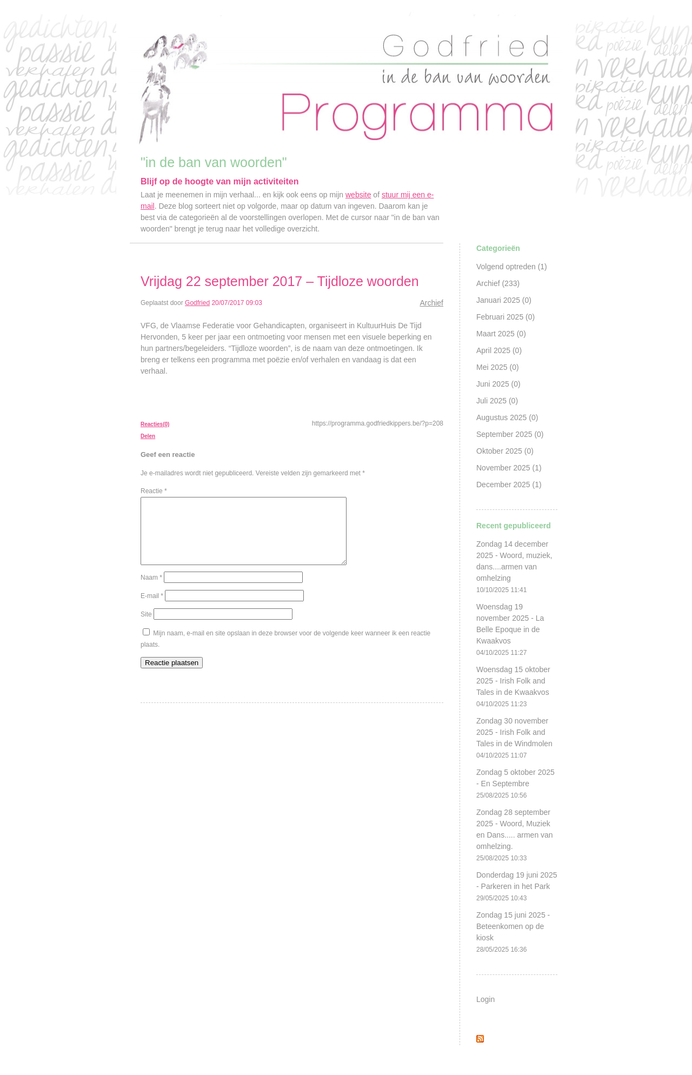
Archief (431, 302)
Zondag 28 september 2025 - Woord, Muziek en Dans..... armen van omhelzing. (514, 835)
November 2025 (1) (509, 467)
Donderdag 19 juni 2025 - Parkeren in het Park (516, 886)
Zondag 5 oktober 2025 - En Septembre (515, 783)
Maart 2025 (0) (501, 333)
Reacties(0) (155, 424)
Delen (148, 436)
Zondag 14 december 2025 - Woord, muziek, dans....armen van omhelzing (514, 567)
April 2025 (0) (499, 350)
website (358, 194)
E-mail (152, 609)
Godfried (197, 303)
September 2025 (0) (510, 434)
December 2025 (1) (509, 484)
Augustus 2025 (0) (507, 417)
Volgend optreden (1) (511, 266)
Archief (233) (498, 283)
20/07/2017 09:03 (236, 303)
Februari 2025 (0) (505, 317)
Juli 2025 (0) (497, 400)
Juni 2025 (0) (498, 384)
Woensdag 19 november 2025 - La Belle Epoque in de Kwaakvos (510, 629)
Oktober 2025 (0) (505, 451)
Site (146, 627)
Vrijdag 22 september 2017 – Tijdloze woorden (280, 281)
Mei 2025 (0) (497, 367)
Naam (151, 590)
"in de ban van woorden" (214, 162)
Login (485, 999)
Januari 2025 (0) (503, 300)
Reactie (154, 491)
